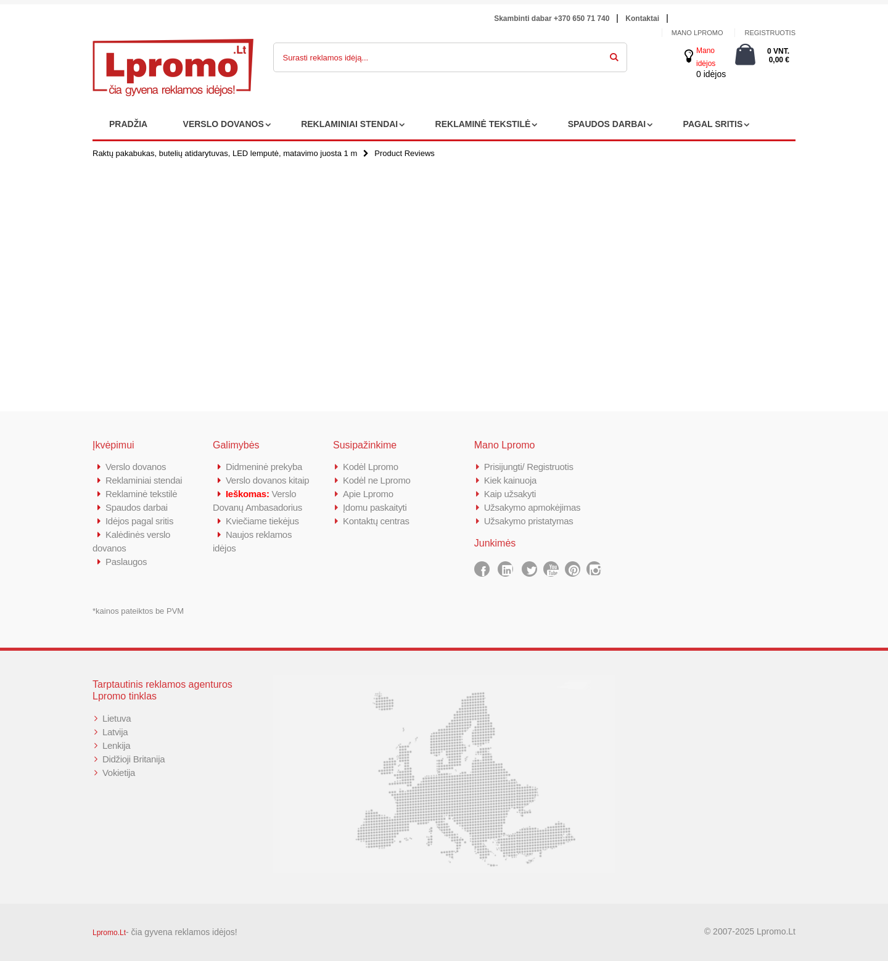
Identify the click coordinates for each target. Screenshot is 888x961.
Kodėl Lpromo (370, 466)
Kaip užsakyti (510, 494)
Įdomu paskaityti (375, 507)
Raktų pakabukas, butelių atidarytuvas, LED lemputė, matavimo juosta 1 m (224, 153)
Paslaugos (126, 561)
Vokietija (118, 772)
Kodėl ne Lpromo (377, 480)
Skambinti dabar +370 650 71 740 (551, 18)
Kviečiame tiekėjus (262, 521)
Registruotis (770, 32)
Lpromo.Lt (109, 932)
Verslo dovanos (135, 466)
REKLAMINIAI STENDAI (349, 124)
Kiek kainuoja (510, 480)
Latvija (115, 732)
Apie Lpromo (368, 494)
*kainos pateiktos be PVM (138, 611)
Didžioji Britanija (133, 759)
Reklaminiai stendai (143, 480)
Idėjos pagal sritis (139, 521)
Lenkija (116, 745)
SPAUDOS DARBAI (607, 124)
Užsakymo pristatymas (529, 521)
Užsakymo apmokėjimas (532, 507)
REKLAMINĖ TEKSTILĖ (483, 124)
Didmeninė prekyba (264, 466)
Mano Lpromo (697, 32)
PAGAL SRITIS (713, 124)
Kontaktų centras (376, 521)
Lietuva (116, 718)
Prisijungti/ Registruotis (529, 466)
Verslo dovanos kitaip (267, 480)
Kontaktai (642, 18)
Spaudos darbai (136, 507)
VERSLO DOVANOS (223, 124)
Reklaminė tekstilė (141, 494)
